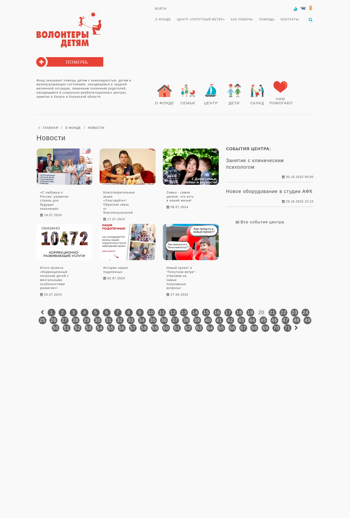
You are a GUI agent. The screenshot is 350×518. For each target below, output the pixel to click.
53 (89, 327)
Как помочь (241, 19)
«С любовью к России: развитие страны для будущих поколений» (54, 200)
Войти (161, 8)
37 (175, 319)
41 (219, 319)
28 (76, 319)
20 (261, 311)
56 (122, 327)
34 (142, 319)
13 (184, 311)
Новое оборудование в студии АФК (269, 190)
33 (131, 319)
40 (208, 319)
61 (177, 327)
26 (53, 319)
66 (232, 327)
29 (86, 319)
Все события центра (262, 221)
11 (162, 311)
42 (230, 319)
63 (199, 327)
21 (272, 311)
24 (305, 311)
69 (265, 327)
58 (144, 327)
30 (98, 319)
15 (206, 311)
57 (133, 327)
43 (241, 319)
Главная (50, 127)
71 (287, 327)
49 (307, 319)
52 (77, 327)
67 (243, 327)
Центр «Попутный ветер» (201, 19)
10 (151, 311)
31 (109, 319)
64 (210, 327)
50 (55, 327)
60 (166, 327)
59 (155, 327)
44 (252, 319)
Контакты (289, 19)
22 (283, 311)
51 (67, 327)
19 (250, 311)
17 (228, 311)
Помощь (266, 19)
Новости (96, 127)
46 (274, 319)
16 (217, 311)
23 (294, 311)
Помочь (77, 61)
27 (65, 319)
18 (239, 311)
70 (276, 327)
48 (296, 319)
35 (153, 319)
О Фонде (163, 19)
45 (263, 319)
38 (186, 319)
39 (197, 319)
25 (42, 319)
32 (120, 319)
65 (221, 327)
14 (195, 311)
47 (285, 319)
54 (100, 327)
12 (173, 311)
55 (111, 327)
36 (164, 319)
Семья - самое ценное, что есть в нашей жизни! (180, 196)
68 (254, 327)
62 (188, 327)
